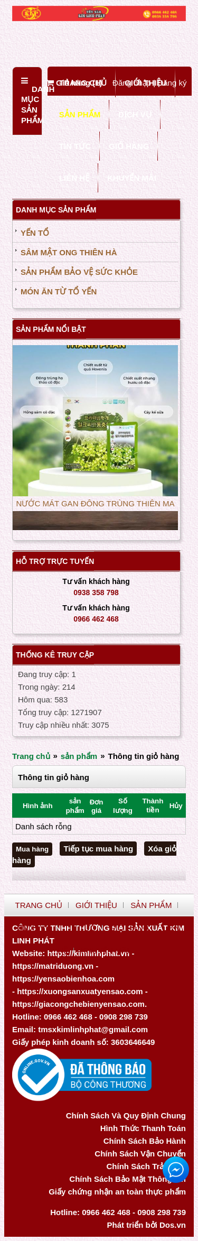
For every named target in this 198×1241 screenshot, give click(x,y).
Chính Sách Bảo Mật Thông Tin (127, 1178)
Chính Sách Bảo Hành (144, 1140)
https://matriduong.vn (52, 965)
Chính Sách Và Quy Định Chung (126, 1115)
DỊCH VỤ (135, 114)
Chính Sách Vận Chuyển (140, 1153)
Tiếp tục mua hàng (98, 848)
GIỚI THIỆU (96, 905)
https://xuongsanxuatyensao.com (80, 991)
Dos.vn (172, 1224)
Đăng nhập (131, 82)
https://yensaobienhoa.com (63, 978)
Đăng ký (171, 82)
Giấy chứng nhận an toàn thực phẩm (117, 1191)
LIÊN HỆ (74, 177)
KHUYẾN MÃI (131, 177)
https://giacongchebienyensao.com (78, 1003)
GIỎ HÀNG (129, 146)
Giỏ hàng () (74, 82)
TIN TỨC (75, 146)
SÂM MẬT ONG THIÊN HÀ (69, 252)
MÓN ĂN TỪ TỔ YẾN (59, 291)
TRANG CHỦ (38, 905)
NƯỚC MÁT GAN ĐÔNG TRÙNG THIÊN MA (95, 505)
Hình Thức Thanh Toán (143, 1128)
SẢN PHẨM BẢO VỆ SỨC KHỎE (79, 271)
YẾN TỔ (35, 232)
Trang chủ (31, 756)
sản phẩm (79, 756)
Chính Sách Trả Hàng (146, 1166)
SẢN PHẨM (79, 114)
